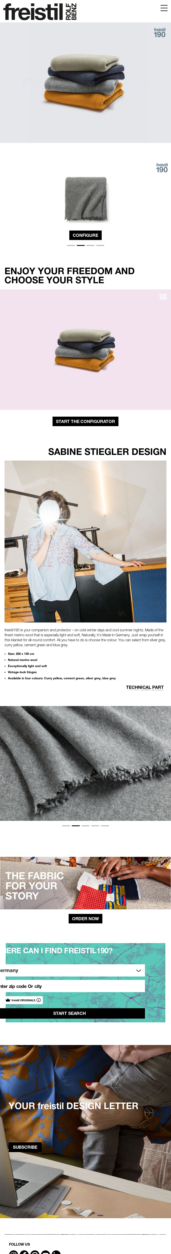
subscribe (25, 1147)
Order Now (85, 918)
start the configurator (85, 421)
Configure (85, 235)
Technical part (145, 687)
